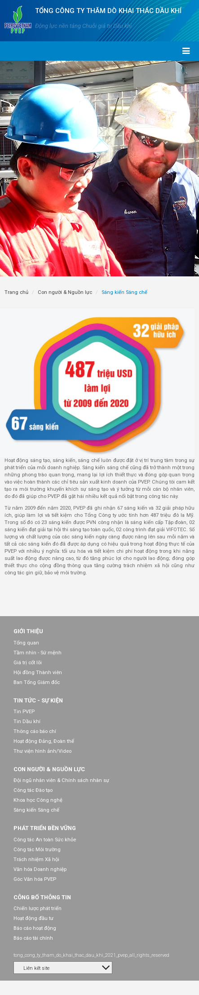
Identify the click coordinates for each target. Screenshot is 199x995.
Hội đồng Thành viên (37, 672)
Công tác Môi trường (37, 850)
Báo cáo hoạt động (34, 928)
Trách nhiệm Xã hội (36, 859)
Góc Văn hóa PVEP (34, 879)
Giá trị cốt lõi (27, 663)
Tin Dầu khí (26, 721)
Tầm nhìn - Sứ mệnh (37, 653)
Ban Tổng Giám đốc (36, 682)
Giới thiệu (28, 631)
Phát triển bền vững (44, 828)
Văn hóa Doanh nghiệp (39, 869)
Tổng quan (26, 643)
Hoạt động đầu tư (33, 918)
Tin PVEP (24, 712)
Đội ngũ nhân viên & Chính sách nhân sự (61, 780)
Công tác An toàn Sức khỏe (44, 840)
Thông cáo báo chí (34, 731)
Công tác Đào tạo (33, 790)
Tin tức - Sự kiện (38, 700)
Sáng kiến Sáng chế (36, 810)
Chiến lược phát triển (37, 908)
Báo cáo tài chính (33, 938)
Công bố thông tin (42, 897)
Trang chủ (16, 292)
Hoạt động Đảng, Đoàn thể (43, 741)
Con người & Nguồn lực (65, 292)
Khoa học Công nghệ (37, 800)
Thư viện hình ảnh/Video (42, 751)
